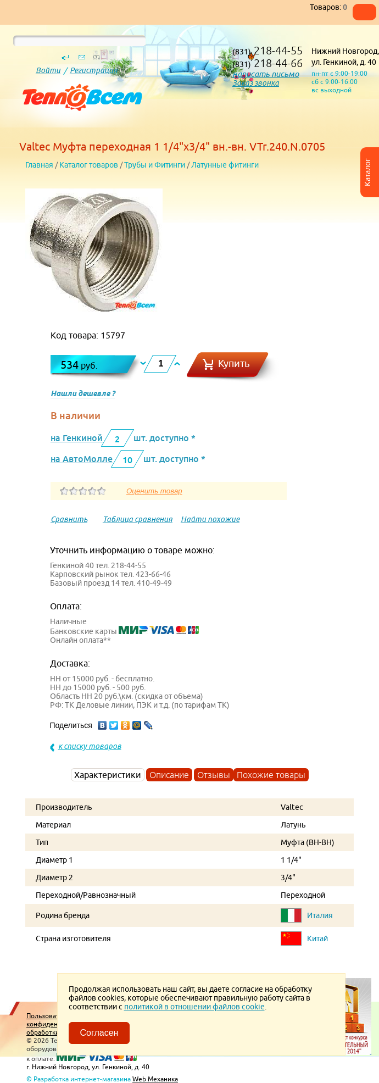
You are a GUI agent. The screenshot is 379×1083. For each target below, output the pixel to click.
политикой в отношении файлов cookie (194, 1006)
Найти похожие (210, 519)
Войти (48, 70)
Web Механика (155, 1079)
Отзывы (213, 775)
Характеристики (107, 775)
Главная (39, 164)
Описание (169, 775)
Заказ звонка (255, 83)
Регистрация (94, 70)
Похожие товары (271, 775)
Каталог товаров (88, 164)
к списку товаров (89, 746)
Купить (234, 363)
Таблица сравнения (137, 519)
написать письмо (265, 74)
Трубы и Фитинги (154, 164)
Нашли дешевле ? (83, 393)
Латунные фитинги (225, 164)
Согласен (99, 1032)
